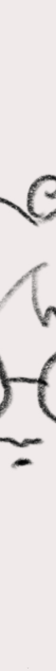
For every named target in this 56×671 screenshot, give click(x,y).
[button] (28, 668)
